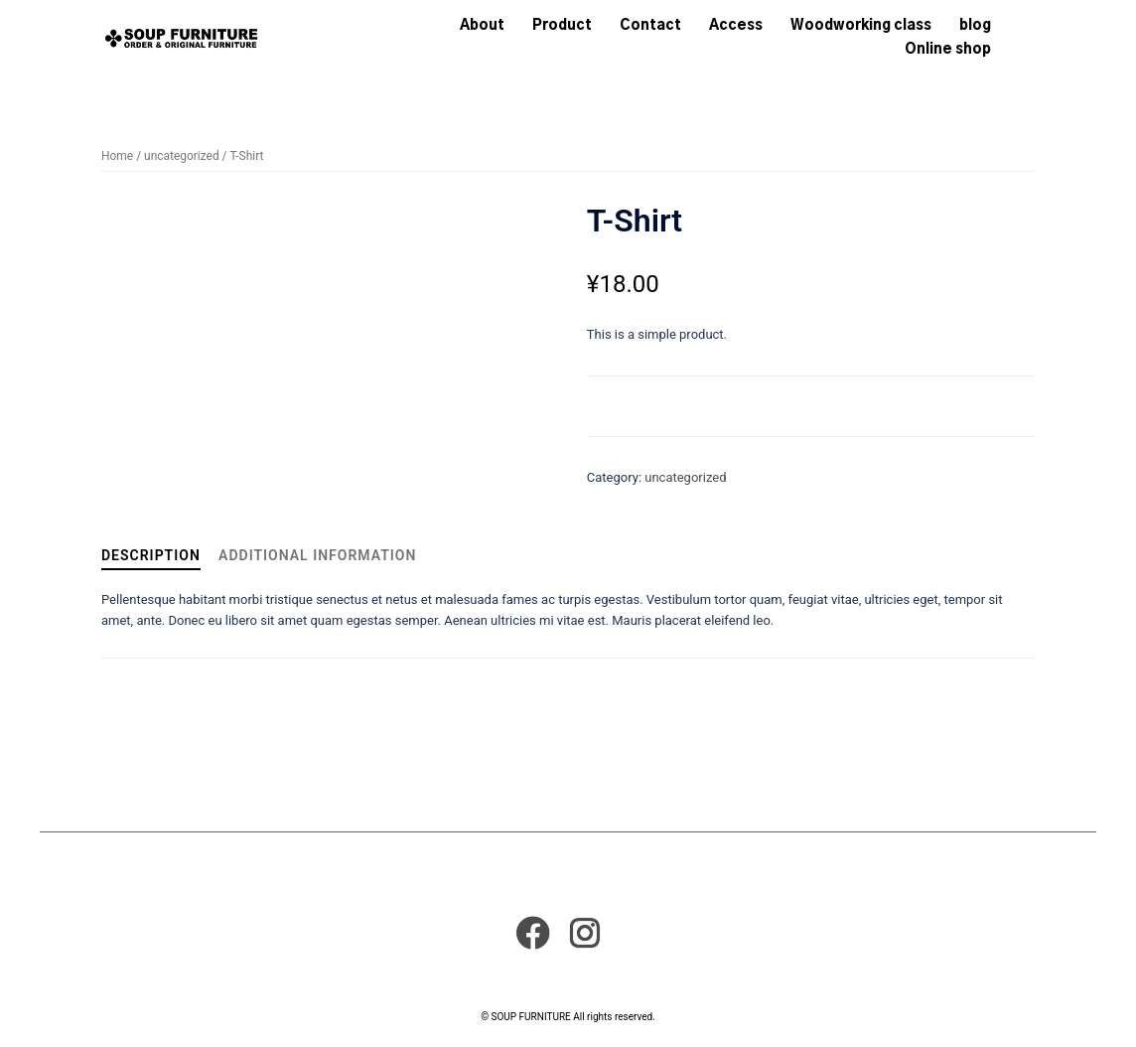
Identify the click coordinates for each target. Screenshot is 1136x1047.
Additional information (317, 555)
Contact (650, 26)
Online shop (948, 50)
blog (975, 26)
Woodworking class (860, 26)
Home (117, 156)
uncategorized (181, 156)
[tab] (151, 556)
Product (562, 26)
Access (736, 26)
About (482, 26)
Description (151, 555)
